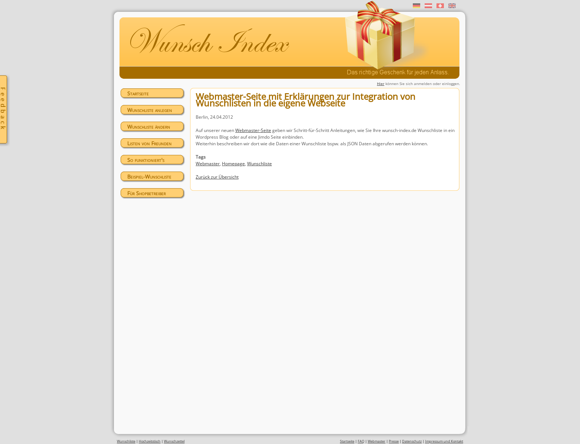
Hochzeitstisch (150, 441)
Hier (380, 83)
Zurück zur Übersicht (217, 177)
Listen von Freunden (149, 143)
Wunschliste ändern (148, 126)
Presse (394, 441)
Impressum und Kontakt (444, 441)
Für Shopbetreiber (146, 193)
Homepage (233, 163)
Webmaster (208, 163)
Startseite (138, 93)
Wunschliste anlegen (149, 109)
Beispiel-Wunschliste (149, 176)
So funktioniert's (145, 159)
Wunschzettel (174, 441)
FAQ (361, 441)
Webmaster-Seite (253, 130)
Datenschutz (412, 441)
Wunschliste (259, 163)
